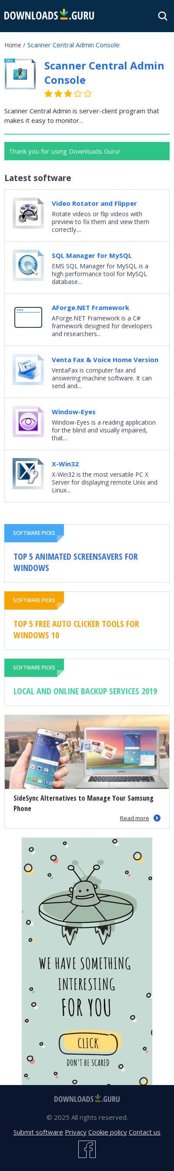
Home (12, 45)
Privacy (76, 1132)
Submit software (38, 1132)
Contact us (145, 1132)
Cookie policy (107, 1132)
